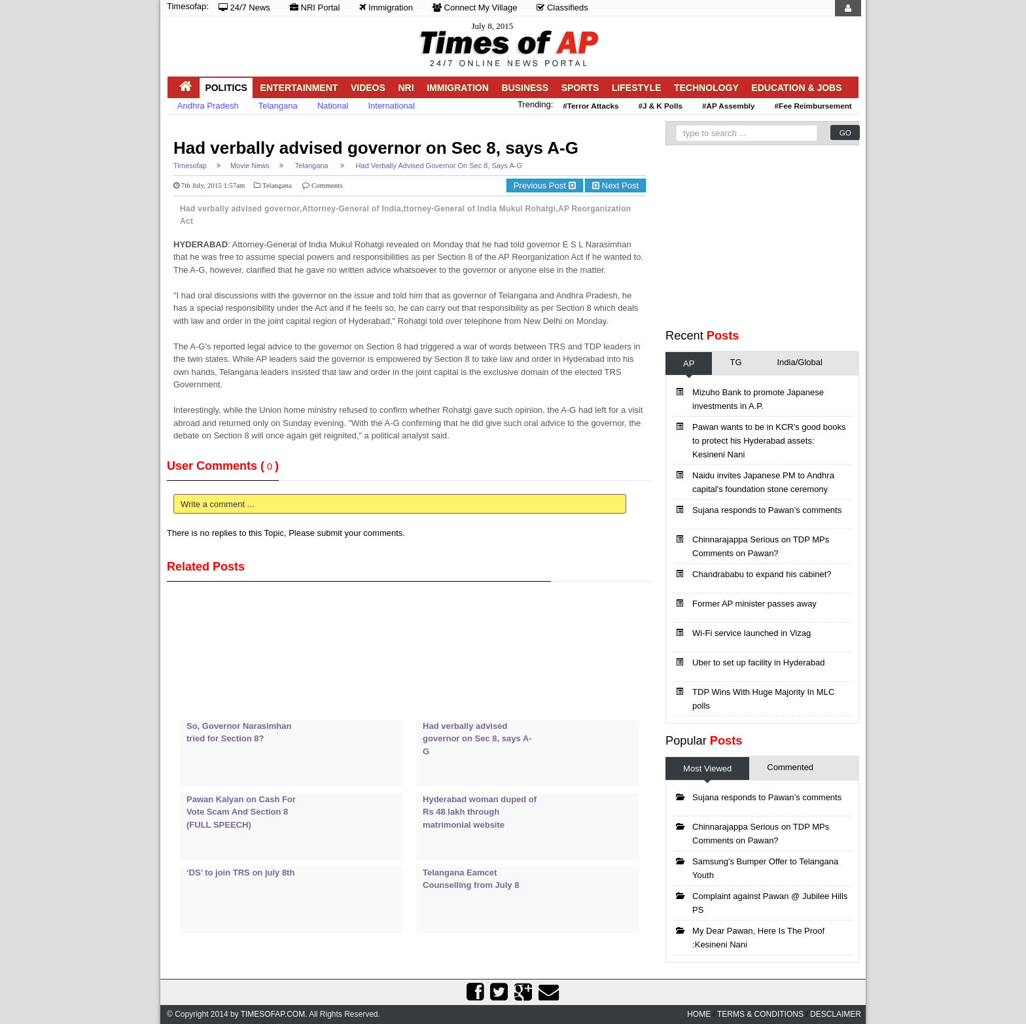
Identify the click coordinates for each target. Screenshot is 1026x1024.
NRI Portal (315, 7)
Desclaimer (835, 1014)
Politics (226, 87)
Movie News (250, 165)
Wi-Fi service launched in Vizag (751, 633)
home (699, 1014)
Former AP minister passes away (754, 604)
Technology (706, 87)
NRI (406, 87)
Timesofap (190, 165)
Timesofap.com (273, 1014)
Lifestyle (636, 87)
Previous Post (545, 185)
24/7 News (244, 7)
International (391, 106)
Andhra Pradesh (208, 106)
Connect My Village (475, 7)
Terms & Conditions (760, 1014)
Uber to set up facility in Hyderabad (758, 662)
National (333, 106)
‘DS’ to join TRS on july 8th (240, 872)
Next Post (615, 185)
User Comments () (223, 465)
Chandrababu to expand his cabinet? (762, 574)
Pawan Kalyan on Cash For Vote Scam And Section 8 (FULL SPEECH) (241, 812)
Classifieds (562, 7)
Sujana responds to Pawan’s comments (766, 510)
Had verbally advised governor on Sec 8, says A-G (375, 148)
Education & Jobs (796, 87)
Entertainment (299, 87)
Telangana (278, 106)
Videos (368, 87)
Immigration (386, 7)
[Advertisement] (405, 129)
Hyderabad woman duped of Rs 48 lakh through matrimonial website (480, 812)
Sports (580, 87)
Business (524, 87)
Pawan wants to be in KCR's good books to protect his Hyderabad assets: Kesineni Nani (768, 440)
